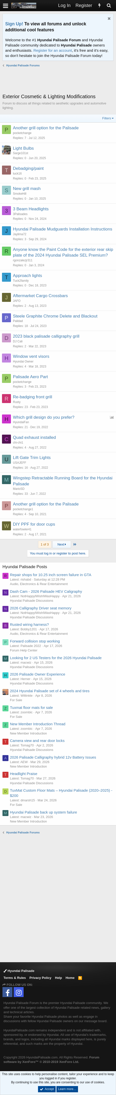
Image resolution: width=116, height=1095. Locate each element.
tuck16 (17, 173)
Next (61, 544)
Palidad (18, 321)
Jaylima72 (19, 234)
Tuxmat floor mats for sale (31, 707)
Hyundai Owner (23, 361)
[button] (5, 5)
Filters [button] (106, 118)
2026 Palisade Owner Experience (37, 674)
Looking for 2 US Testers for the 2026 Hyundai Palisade (56, 658)
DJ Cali (18, 341)
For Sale (16, 700)
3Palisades (20, 214)
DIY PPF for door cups (34, 524)
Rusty (17, 402)
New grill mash (26, 188)
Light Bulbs (23, 148)
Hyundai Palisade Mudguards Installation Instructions (62, 229)
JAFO (17, 301)
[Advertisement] (59, 80)
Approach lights (27, 275)
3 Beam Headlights (31, 209)
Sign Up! (14, 23)
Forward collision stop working (35, 641)
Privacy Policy (40, 978)
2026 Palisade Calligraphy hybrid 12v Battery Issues (53, 757)
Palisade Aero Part (30, 376)
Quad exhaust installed (34, 437)
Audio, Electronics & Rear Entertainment (39, 584)
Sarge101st (20, 153)
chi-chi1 (18, 442)
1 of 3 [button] (45, 544)
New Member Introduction (28, 733)
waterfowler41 (22, 529)
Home (70, 978)
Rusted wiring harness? (29, 624)
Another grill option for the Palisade (46, 128)
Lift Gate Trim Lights (32, 457)
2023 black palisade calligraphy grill (46, 336)
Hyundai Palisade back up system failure (43, 812)
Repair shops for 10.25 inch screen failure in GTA (50, 575)
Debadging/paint (28, 168)
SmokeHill (19, 193)
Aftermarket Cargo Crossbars (40, 295)
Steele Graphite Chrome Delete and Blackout (55, 316)
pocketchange (22, 133)
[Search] (109, 5)
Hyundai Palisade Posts (24, 566)
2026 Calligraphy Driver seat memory (41, 608)
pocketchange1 (23, 509)
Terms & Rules (14, 978)
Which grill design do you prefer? (44, 417)
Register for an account (52, 50)
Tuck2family (21, 280)
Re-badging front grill (32, 397)
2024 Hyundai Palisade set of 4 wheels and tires (49, 691)
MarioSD (19, 489)
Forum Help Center (24, 650)
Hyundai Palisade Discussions (31, 600)
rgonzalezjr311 (23, 260)
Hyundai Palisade (18, 971)
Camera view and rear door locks (37, 740)
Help (58, 978)
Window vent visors (31, 356)
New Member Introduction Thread (37, 724)
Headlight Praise (23, 774)
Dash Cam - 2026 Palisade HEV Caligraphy (46, 591)
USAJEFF (19, 462)
